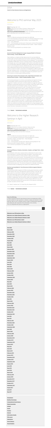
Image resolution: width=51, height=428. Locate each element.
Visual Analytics (10, 423)
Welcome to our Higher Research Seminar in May (18, 215)
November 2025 (10, 236)
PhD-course (9, 417)
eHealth (9, 406)
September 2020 (11, 327)
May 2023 (9, 281)
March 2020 (10, 331)
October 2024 (10, 255)
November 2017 (10, 381)
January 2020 (10, 335)
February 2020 (10, 333)
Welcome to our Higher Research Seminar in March (19, 222)
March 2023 (10, 286)
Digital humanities (11, 404)
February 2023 (10, 288)
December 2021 (10, 307)
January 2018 (10, 376)
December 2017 (10, 379)
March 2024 (10, 268)
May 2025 (9, 242)
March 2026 (10, 229)
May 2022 (9, 299)
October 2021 (10, 312)
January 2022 (10, 305)
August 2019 (10, 344)
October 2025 (10, 238)
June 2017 (9, 389)
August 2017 (10, 387)
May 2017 (9, 392)
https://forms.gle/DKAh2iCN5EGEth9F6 (16, 31)
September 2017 (11, 385)
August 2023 (10, 279)
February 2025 (10, 249)
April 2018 (9, 370)
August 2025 (10, 240)
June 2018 (9, 366)
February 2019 (10, 353)
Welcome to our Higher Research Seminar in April (18, 217)
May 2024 (9, 264)
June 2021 (9, 316)
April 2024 (9, 266)
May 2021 (9, 318)
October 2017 (10, 383)
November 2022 (10, 294)
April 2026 (9, 227)
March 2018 (10, 372)
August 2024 (10, 260)
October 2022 (10, 296)
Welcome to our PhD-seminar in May (15, 213)
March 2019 (10, 351)
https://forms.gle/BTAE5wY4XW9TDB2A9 (16, 130)
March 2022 (10, 301)
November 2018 (10, 357)
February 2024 (10, 271)
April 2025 (9, 245)
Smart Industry (10, 421)
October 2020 (10, 325)
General (12, 110)
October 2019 (10, 340)
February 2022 (10, 303)
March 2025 (10, 247)
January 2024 (10, 273)
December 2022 (10, 292)
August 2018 (10, 363)
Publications (10, 419)
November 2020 (10, 322)
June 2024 (9, 262)
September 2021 (11, 314)
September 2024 (11, 258)
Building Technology (11, 399)
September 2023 (11, 277)
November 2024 (10, 253)
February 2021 (10, 320)
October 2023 (10, 275)
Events (8, 408)
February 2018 (10, 374)
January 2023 (10, 290)
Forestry (9, 410)
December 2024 (10, 251)
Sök (43, 208)
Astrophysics (10, 397)
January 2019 (10, 355)
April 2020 (9, 329)
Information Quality (11, 415)
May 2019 (9, 346)
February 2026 (10, 232)
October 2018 (10, 359)
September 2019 (11, 342)
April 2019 (9, 348)
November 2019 (10, 338)
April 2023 (9, 283)
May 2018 (9, 368)
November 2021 (10, 309)
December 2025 (10, 234)
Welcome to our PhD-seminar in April (15, 219)
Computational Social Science (14, 402)
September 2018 (11, 361)
